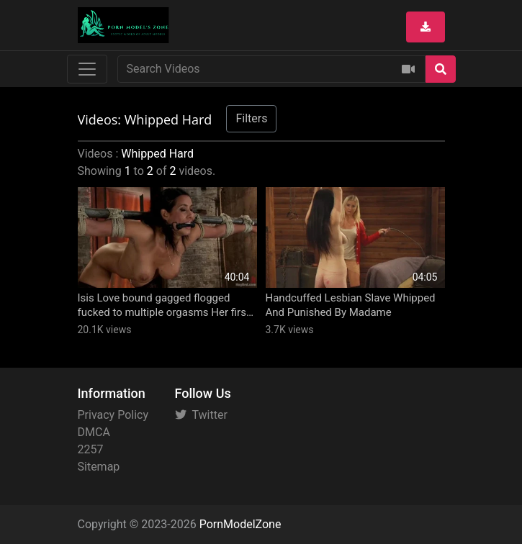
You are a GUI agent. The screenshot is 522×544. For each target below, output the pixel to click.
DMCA (94, 432)
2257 (91, 449)
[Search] (441, 69)
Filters (251, 118)
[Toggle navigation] (87, 69)
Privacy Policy (113, 415)
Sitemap (99, 466)
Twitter (201, 415)
